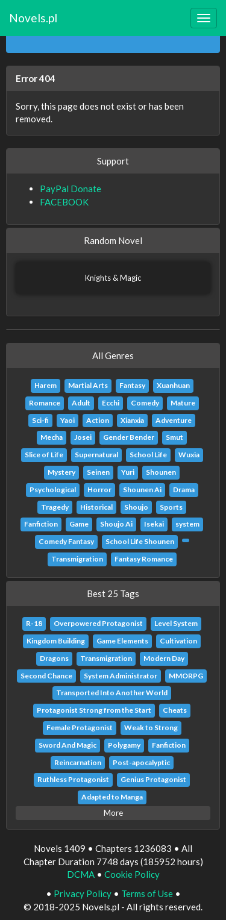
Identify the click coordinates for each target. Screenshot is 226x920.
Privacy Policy (82, 893)
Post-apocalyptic (141, 762)
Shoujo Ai (116, 523)
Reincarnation (77, 762)
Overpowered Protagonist (98, 623)
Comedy (145, 402)
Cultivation (178, 640)
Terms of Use (147, 893)
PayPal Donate (70, 188)
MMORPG (186, 675)
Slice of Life (44, 454)
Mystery (61, 472)
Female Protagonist (79, 727)
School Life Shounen (139, 541)
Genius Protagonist (153, 779)
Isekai (154, 523)
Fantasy (132, 385)
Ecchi (110, 402)
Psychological (53, 489)
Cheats (175, 710)
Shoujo (136, 507)
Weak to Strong (151, 727)
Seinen (98, 472)
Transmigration (77, 558)
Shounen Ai (142, 489)
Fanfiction (41, 523)
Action (97, 420)
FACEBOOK (64, 201)
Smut (174, 437)
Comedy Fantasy (66, 541)
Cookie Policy (132, 874)
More (113, 813)
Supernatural (96, 454)
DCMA (81, 874)
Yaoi (67, 420)
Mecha (51, 437)
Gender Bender (128, 437)
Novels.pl (33, 18)
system (187, 523)
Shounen (161, 472)
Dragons (54, 658)
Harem (45, 385)
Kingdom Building (56, 640)
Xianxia (132, 420)
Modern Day (163, 658)
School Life (148, 454)
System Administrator (120, 675)
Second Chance (46, 675)
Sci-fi (40, 420)
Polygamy (124, 744)
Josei (83, 437)
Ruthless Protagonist (73, 779)
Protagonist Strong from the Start (94, 710)
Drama (184, 489)
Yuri (127, 472)
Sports (171, 507)
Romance (44, 402)
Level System (176, 623)
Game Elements (122, 640)
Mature (183, 402)
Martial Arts (88, 385)
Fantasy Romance (144, 558)
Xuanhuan (173, 385)
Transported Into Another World (112, 692)
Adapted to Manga (112, 796)
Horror (99, 489)
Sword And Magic (67, 744)
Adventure (173, 420)
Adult (81, 402)
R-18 (34, 623)
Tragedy (55, 507)
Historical (96, 507)
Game (79, 523)
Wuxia (188, 454)
